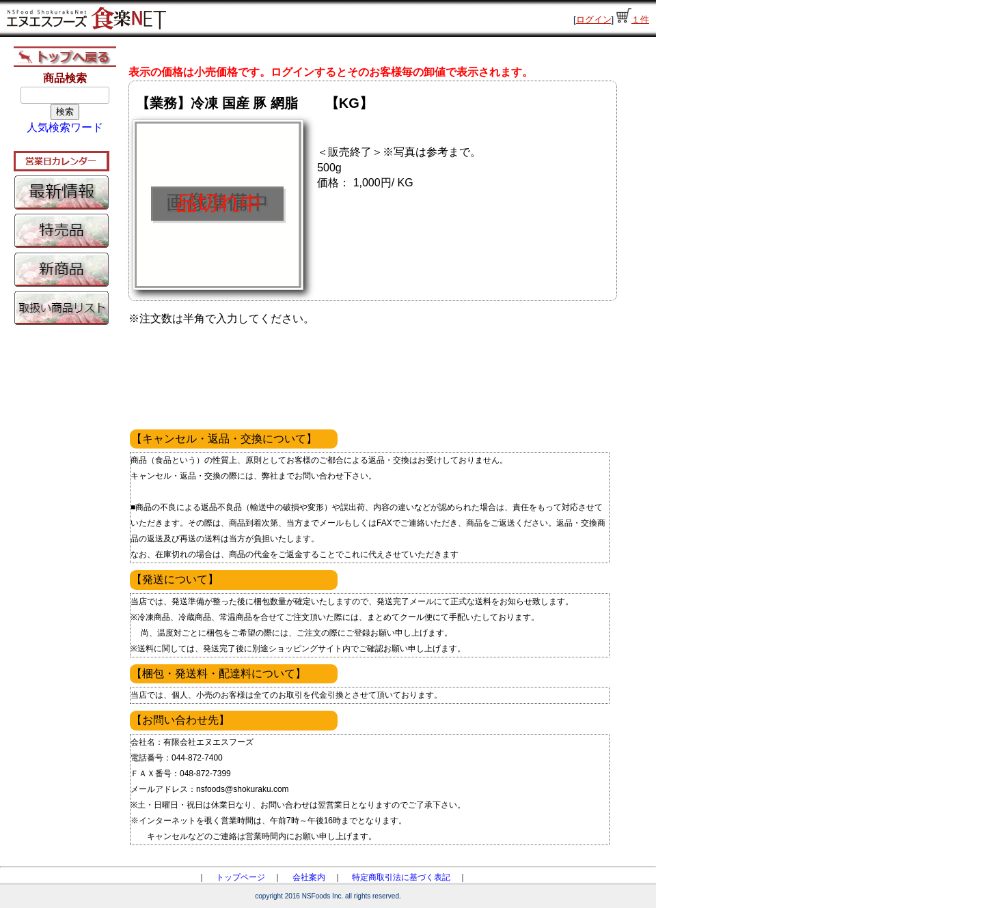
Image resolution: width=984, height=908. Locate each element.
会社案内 (308, 877)
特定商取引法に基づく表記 (401, 877)
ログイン (594, 19)
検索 (65, 112)
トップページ (240, 877)
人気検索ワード (65, 127)
